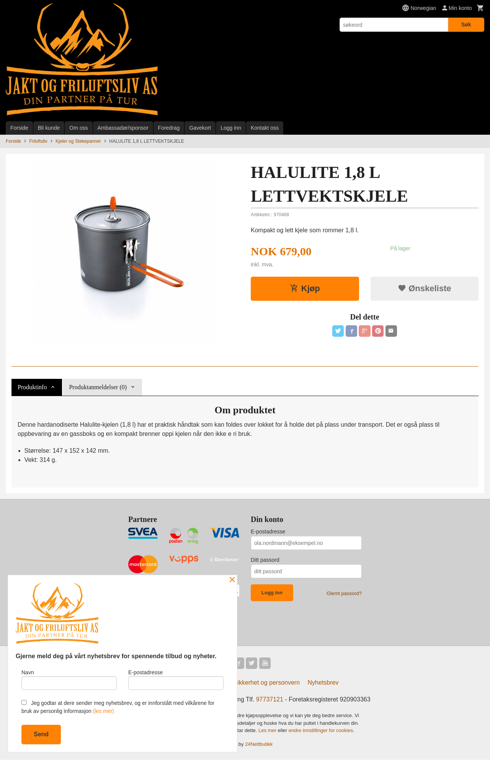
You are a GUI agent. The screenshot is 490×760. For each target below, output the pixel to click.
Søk (466, 24)
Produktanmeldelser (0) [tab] (98, 387)
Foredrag (169, 128)
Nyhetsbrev (323, 683)
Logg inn (230, 128)
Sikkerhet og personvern (267, 683)
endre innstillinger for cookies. (321, 731)
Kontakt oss (265, 128)
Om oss (78, 128)
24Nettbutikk (259, 744)
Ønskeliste (424, 288)
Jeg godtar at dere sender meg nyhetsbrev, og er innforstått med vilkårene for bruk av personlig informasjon (117, 707)
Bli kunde (49, 128)
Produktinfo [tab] (32, 387)
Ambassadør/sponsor (123, 128)
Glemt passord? (344, 593)
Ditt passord (265, 560)
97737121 (269, 700)
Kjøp (305, 288)
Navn (69, 679)
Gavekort (200, 128)
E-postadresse (268, 531)
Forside (19, 128)
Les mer (268, 731)
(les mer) (103, 711)
